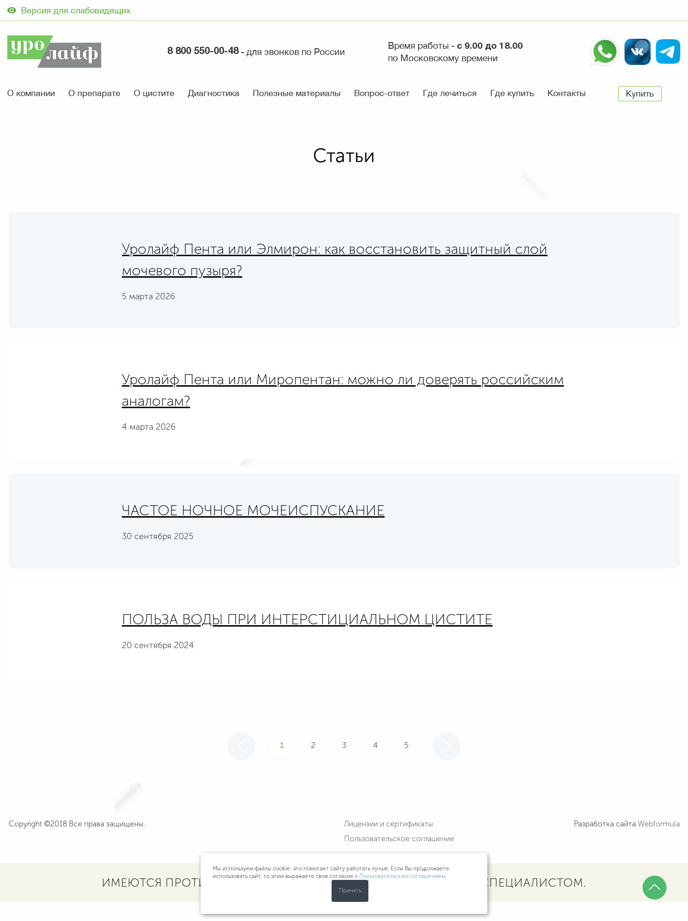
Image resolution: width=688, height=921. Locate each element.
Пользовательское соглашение (399, 838)
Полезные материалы (297, 93)
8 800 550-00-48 (202, 51)
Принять (350, 890)
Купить (640, 93)
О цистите (154, 93)
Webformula (659, 823)
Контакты (567, 93)
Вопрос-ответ (381, 93)
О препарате (94, 93)
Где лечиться (450, 93)
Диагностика (213, 93)
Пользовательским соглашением (402, 876)
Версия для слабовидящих (68, 10)
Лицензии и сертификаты (388, 823)
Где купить (512, 93)
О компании (31, 93)
